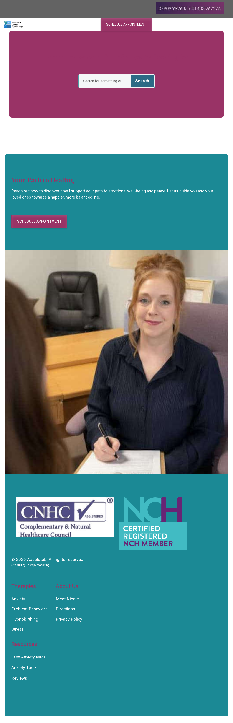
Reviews (19, 678)
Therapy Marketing (37, 565)
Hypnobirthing (24, 619)
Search (142, 80)
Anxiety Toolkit (25, 667)
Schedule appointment (126, 24)
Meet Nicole (67, 598)
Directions (65, 609)
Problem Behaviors (29, 609)
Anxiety (18, 598)
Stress (17, 629)
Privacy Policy (69, 619)
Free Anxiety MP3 (28, 657)
